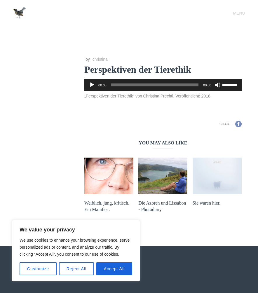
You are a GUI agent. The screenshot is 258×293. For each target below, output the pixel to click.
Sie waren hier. (207, 202)
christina (100, 59)
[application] (162, 85)
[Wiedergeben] (92, 85)
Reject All (76, 268)
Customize (38, 268)
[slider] (154, 84)
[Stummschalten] (218, 85)
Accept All (114, 268)
